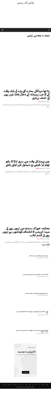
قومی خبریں (9, 384)
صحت (39, 384)
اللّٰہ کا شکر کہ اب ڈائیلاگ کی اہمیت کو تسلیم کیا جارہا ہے (35, 274)
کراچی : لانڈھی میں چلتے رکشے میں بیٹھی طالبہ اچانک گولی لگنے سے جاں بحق (32, 312)
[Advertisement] (25, 17)
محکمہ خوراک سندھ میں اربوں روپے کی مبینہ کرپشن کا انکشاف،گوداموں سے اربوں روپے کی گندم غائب (26, 231)
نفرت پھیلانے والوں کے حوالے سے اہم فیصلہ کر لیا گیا (36, 293)
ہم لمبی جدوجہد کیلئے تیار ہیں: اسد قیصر (38, 256)
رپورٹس (40, 101)
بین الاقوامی (38, 168)
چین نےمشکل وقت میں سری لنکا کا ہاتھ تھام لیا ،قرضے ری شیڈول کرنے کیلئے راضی (28, 163)
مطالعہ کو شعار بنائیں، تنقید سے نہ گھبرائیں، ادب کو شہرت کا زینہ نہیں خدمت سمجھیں (32, 331)
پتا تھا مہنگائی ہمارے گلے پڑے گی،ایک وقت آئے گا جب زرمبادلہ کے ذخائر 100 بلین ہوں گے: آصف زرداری (27, 94)
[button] (49, 30)
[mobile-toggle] (2, 30)
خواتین (47, 384)
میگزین (37, 333)
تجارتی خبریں (21, 384)
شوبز (33, 384)
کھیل (36, 384)
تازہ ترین (39, 238)
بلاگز (30, 384)
